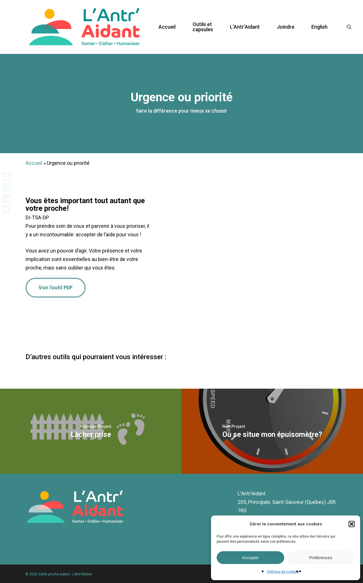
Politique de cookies (283, 572)
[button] (351, 524)
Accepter (250, 557)
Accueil (34, 163)
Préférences (320, 557)
